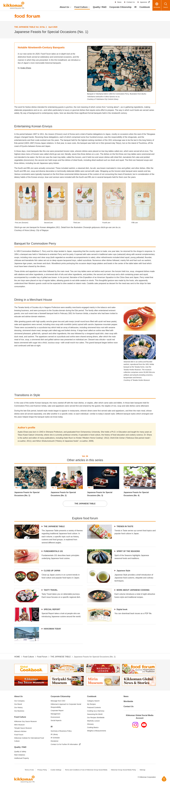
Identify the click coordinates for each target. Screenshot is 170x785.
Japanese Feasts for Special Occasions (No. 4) (136, 493)
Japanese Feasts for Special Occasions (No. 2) (63, 493)
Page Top (164, 778)
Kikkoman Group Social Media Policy (123, 770)
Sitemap (142, 770)
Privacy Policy (42, 770)
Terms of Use (29, 770)
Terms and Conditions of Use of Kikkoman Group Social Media (86, 770)
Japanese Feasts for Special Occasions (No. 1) (26, 493)
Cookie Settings (55, 770)
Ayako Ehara (25, 68)
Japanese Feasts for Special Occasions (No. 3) (99, 493)
